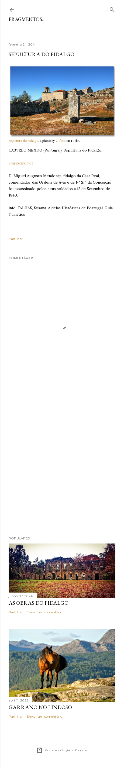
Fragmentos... (26, 19)
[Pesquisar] (112, 8)
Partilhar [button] (16, 239)
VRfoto (61, 141)
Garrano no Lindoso (40, 707)
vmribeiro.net (21, 163)
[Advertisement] (62, 461)
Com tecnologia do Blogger (62, 750)
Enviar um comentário (44, 612)
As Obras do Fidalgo (38, 602)
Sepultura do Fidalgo (23, 141)
